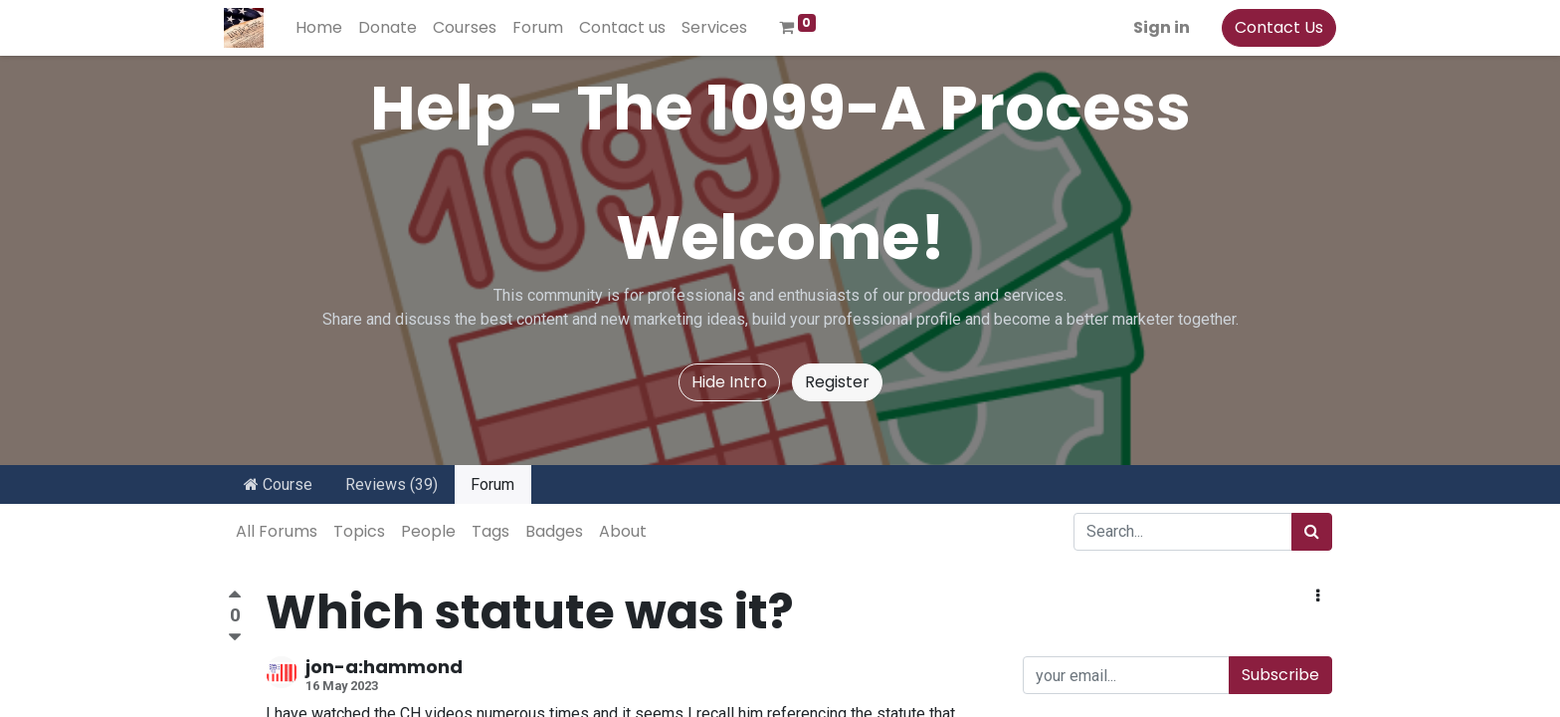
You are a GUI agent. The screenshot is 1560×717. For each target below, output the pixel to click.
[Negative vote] (235, 637)
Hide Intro (729, 381)
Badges (554, 531)
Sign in (1157, 27)
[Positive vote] (235, 597)
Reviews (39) (391, 484)
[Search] (1311, 532)
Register (837, 381)
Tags (490, 531)
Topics (359, 531)
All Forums (276, 531)
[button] (1317, 596)
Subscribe (1280, 674)
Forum (492, 484)
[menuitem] (323, 28)
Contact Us (1275, 27)
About (623, 531)
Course (278, 484)
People (428, 531)
